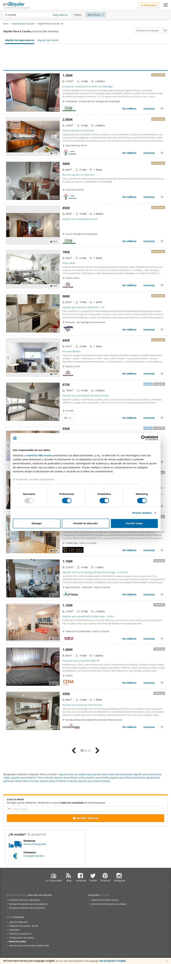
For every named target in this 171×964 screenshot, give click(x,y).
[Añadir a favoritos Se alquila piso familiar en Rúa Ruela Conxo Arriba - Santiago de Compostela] (162, 462)
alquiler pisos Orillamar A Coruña (58, 781)
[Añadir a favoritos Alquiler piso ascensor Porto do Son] (162, 727)
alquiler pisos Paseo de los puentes (112, 774)
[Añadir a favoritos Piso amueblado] (162, 373)
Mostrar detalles (142, 512)
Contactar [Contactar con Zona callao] (149, 285)
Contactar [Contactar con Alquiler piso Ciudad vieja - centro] (149, 550)
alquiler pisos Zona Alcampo (94, 781)
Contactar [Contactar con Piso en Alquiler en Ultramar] (149, 152)
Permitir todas (134, 523)
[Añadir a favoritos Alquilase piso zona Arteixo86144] (162, 683)
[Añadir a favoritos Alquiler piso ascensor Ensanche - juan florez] (162, 506)
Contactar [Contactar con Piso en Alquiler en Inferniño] (149, 197)
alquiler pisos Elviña (97, 777)
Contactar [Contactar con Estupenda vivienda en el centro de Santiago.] (149, 108)
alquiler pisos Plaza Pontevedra (127, 777)
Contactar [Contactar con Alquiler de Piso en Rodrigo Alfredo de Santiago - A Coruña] (149, 594)
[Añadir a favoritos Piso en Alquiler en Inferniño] (162, 197)
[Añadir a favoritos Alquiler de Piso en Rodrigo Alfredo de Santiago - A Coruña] (162, 594)
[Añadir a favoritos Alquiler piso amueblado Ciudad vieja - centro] (162, 638)
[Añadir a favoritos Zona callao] (162, 285)
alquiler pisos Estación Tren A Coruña (32, 777)
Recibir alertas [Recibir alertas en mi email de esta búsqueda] (86, 818)
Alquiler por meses (48, 40)
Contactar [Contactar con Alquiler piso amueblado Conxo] (149, 241)
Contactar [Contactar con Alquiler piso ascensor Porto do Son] (149, 727)
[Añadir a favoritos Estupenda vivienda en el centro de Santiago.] (162, 108)
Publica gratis (149, 5)
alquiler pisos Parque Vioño (69, 777)
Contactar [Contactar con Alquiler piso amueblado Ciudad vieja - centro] (149, 638)
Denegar (37, 523)
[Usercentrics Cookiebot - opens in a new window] (143, 437)
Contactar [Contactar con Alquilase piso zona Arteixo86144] (149, 682)
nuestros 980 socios (39, 455)
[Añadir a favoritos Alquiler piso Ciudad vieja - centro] (162, 550)
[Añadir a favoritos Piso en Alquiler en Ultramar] (162, 153)
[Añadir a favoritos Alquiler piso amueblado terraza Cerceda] (162, 418)
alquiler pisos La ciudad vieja (75, 774)
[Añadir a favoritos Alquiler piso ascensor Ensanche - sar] (162, 329)
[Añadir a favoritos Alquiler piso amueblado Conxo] (162, 241)
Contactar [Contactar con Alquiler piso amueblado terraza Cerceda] (149, 417)
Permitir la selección (85, 523)
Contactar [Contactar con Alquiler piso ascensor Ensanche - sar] (149, 329)
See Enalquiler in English (113, 960)
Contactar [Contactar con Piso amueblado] (149, 373)
